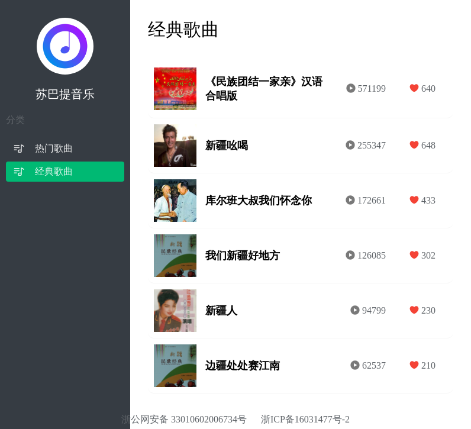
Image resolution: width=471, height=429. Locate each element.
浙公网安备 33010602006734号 (184, 419)
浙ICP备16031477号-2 (305, 419)
